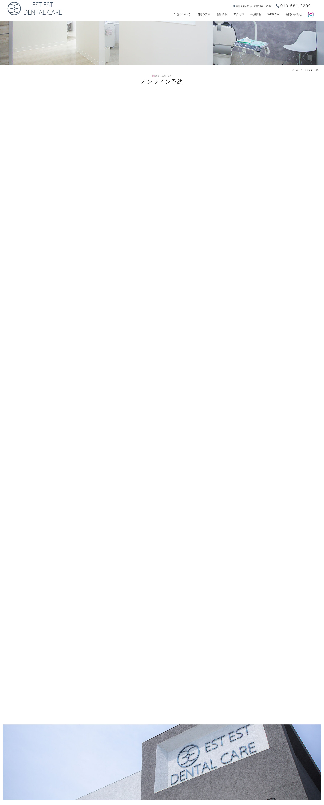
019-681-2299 (295, 6)
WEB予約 (273, 14)
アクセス (239, 14)
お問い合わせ (293, 14)
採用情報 (256, 14)
